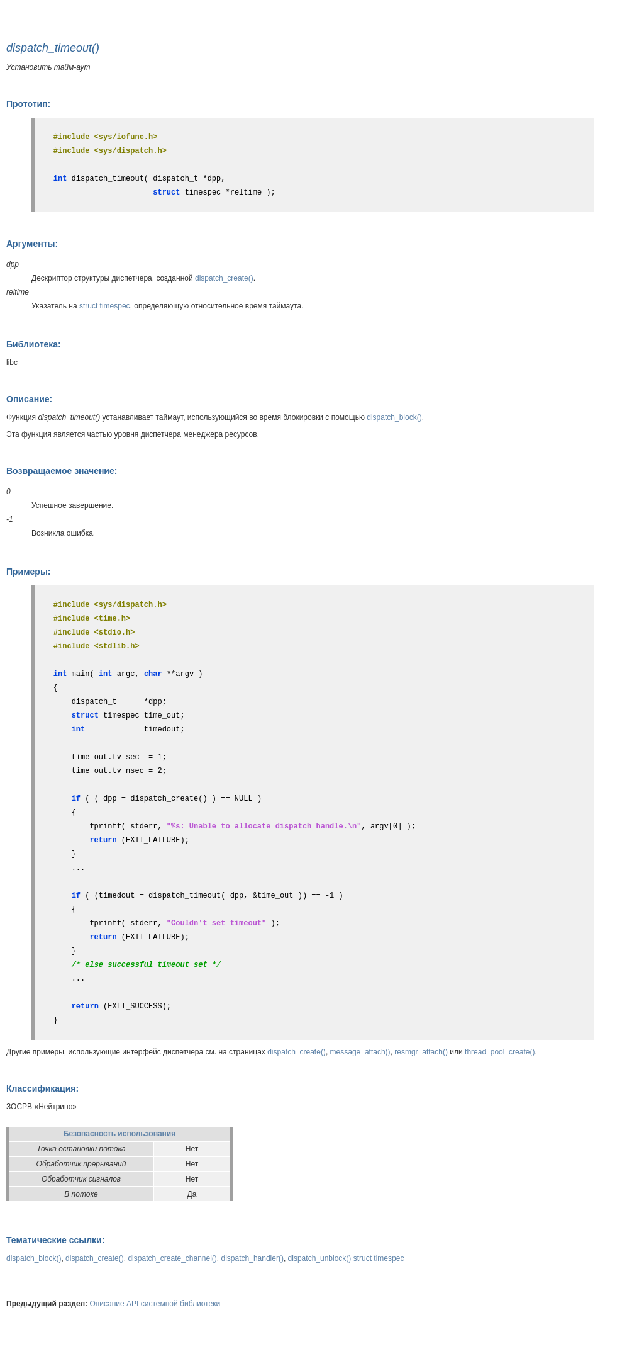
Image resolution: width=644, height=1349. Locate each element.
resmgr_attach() (421, 1051)
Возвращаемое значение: (61, 471)
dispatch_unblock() (320, 1258)
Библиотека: (33, 344)
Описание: (29, 399)
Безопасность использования (119, 1133)
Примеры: (28, 572)
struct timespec (104, 306)
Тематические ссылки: (55, 1240)
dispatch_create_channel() (172, 1258)
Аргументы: (32, 244)
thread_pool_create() (500, 1051)
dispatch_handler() (252, 1258)
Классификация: (42, 1088)
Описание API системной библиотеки (155, 1303)
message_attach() (360, 1051)
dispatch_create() (224, 278)
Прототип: (28, 104)
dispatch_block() (394, 417)
